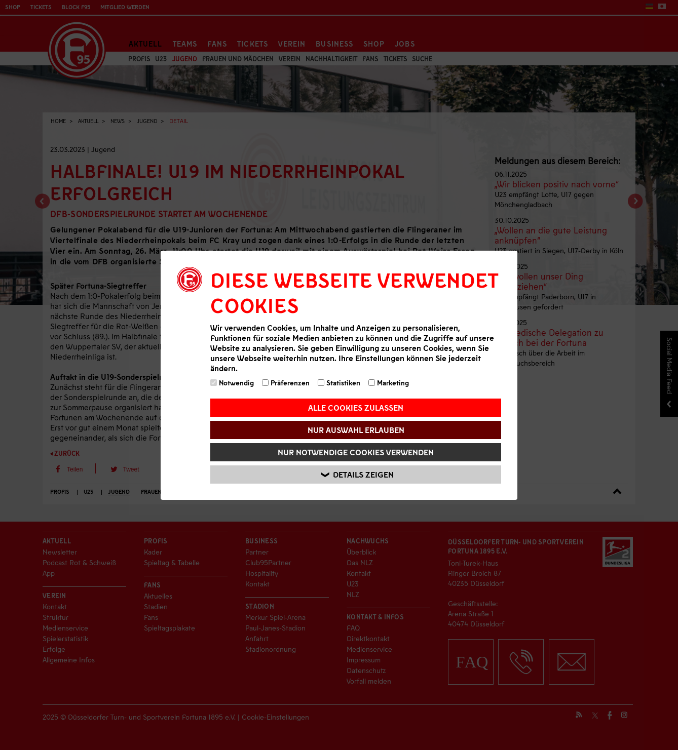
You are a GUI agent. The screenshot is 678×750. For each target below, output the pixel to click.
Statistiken (339, 382)
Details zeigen (357, 474)
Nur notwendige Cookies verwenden (356, 452)
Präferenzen (286, 382)
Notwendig (232, 382)
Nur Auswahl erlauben (356, 430)
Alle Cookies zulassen (355, 407)
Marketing (388, 382)
